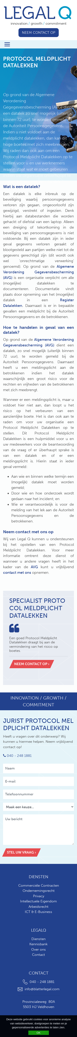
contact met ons (17, 572)
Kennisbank (38, 944)
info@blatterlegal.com (39, 989)
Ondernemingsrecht (39, 891)
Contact (38, 955)
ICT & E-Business (38, 912)
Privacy (38, 896)
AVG (34, 567)
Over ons (38, 949)
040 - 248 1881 (17, 756)
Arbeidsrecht (38, 906)
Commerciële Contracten (38, 885)
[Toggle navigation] (7, 44)
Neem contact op (38, 32)
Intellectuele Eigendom (38, 901)
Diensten (38, 939)
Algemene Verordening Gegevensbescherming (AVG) (38, 272)
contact (23, 531)
